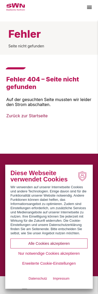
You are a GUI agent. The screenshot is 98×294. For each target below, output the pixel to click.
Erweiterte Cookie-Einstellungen (49, 263)
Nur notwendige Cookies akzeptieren (49, 253)
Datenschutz (37, 278)
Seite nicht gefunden (26, 46)
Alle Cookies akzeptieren (49, 243)
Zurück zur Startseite (27, 115)
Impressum (61, 278)
